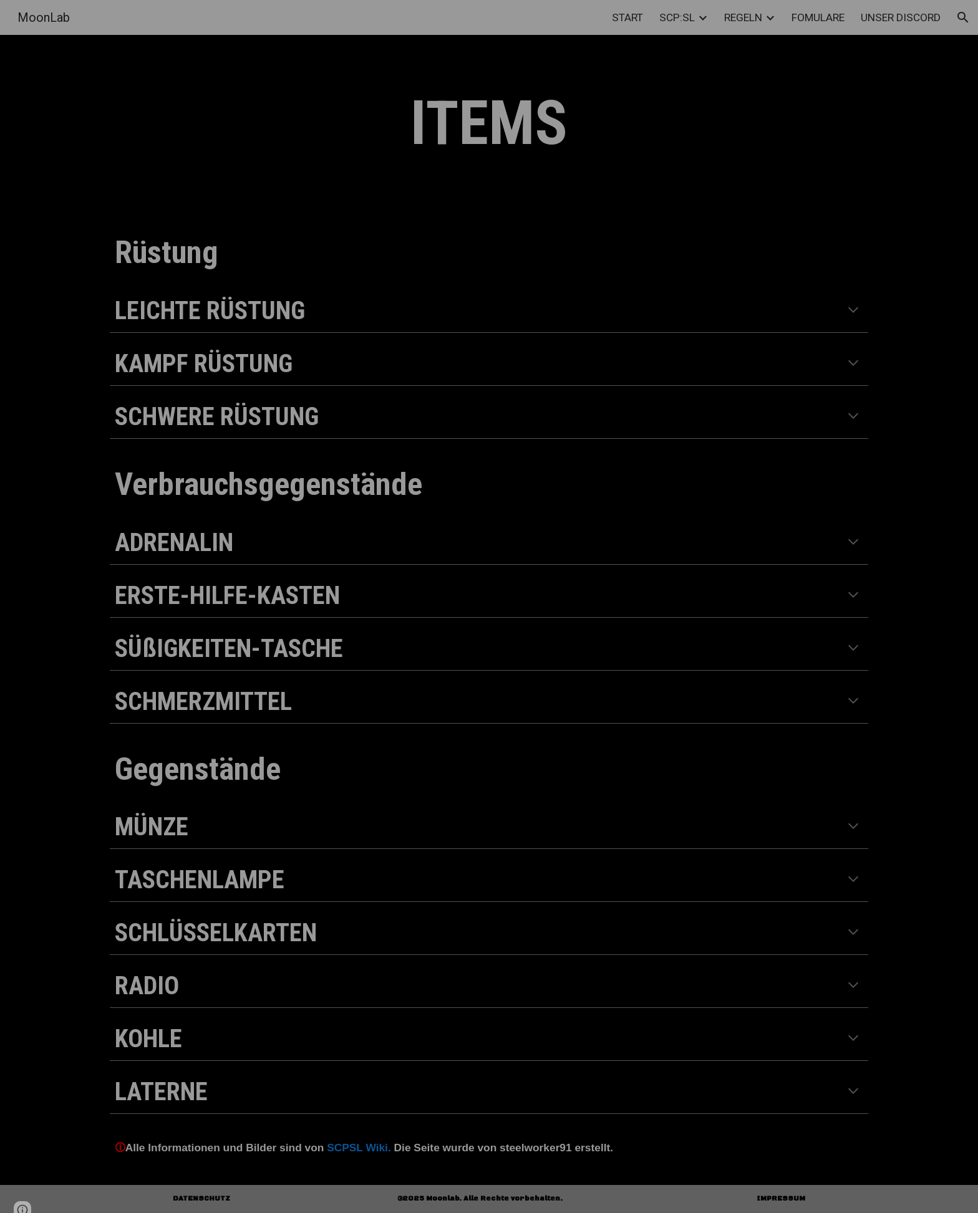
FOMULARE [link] (818, 17)
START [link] (627, 17)
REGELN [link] (743, 17)
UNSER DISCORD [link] (901, 17)
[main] (489, 123)
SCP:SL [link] (677, 17)
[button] (963, 17)
